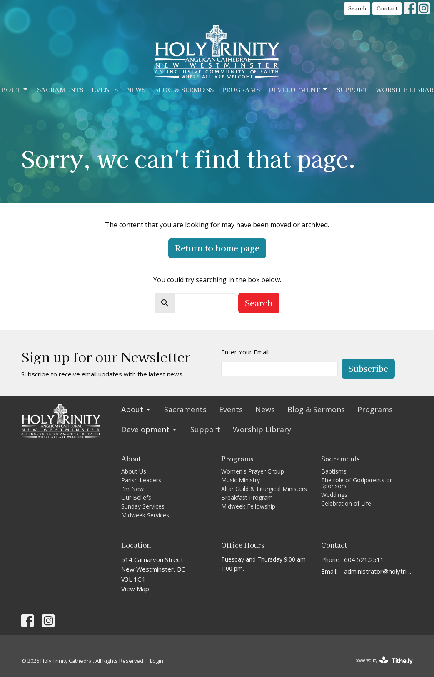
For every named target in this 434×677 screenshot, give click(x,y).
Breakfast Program (247, 497)
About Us (133, 471)
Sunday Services (143, 506)
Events (105, 89)
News (135, 89)
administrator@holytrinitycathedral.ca (378, 571)
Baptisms (334, 471)
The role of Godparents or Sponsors (356, 483)
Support (352, 89)
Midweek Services (145, 515)
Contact (387, 8)
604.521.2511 (364, 559)
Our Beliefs (136, 497)
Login (156, 660)
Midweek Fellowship (248, 506)
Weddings (334, 495)
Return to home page (217, 248)
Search (357, 8)
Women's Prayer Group (252, 471)
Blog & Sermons (184, 89)
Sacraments (60, 89)
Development (298, 89)
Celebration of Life (346, 503)
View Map (135, 588)
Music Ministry (240, 480)
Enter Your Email (245, 352)
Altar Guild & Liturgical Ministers (264, 489)
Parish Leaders (141, 480)
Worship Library (262, 429)
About (136, 409)
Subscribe (368, 368)
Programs (241, 89)
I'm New (132, 489)
